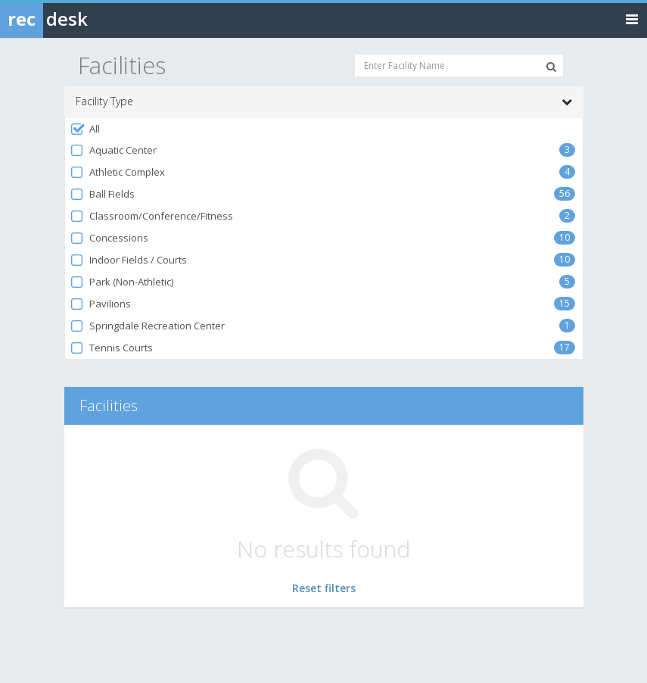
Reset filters (324, 588)
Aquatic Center (113, 150)
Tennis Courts (111, 348)
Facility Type (324, 101)
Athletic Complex (117, 172)
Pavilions (100, 304)
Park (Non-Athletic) (121, 282)
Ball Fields (102, 194)
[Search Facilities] (551, 67)
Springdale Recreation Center (147, 326)
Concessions (109, 238)
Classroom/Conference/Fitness (151, 216)
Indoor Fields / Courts (128, 260)
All (85, 129)
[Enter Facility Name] (459, 65)
